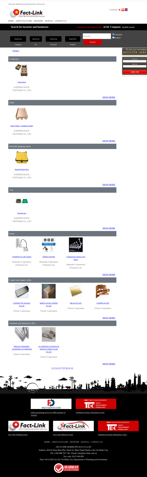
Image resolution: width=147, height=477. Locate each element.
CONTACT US (61, 21)
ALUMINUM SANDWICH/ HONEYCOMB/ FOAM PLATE (48, 349)
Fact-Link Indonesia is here (63, 435)
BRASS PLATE (76, 303)
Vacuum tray (21, 213)
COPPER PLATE (102, 303)
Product (16, 51)
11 (69, 368)
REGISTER (38, 21)
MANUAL (49, 21)
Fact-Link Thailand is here (18, 435)
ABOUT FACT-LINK (24, 21)
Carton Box (22, 82)
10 (67, 368)
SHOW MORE (108, 97)
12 (72, 368)
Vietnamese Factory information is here (90, 412)
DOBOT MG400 (49, 257)
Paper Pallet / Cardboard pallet (22, 126)
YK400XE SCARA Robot (21, 257)
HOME (11, 21)
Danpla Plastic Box (22, 169)
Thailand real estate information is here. (112, 435)
